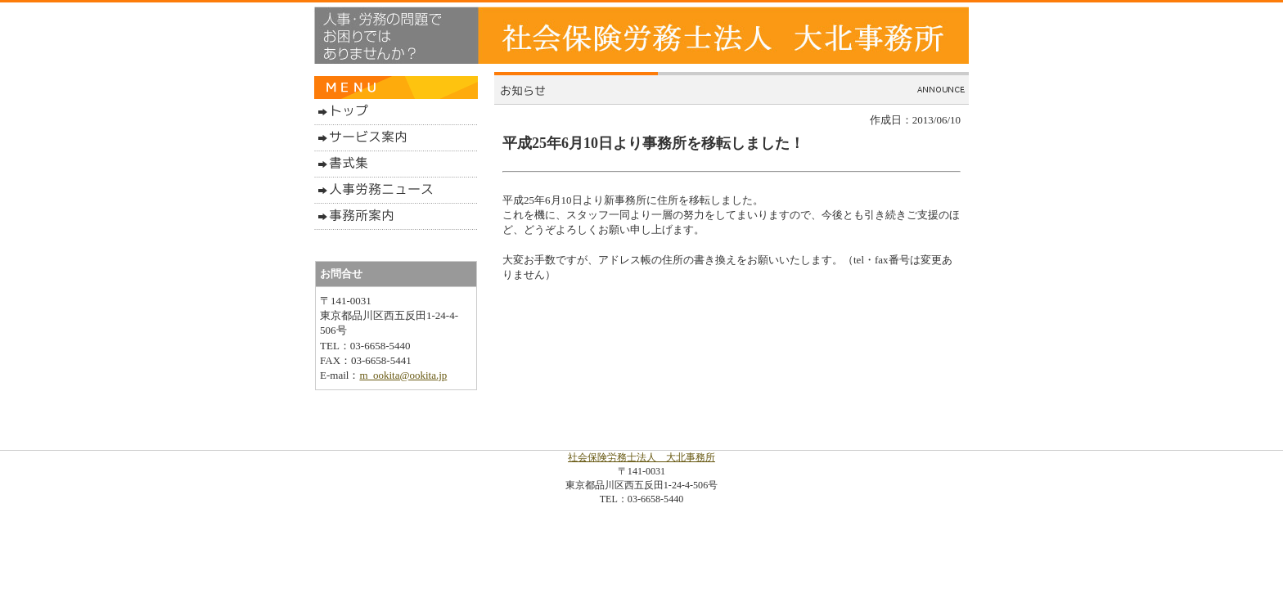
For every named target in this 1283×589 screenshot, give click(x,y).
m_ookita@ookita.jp (403, 375)
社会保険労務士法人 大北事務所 (641, 457)
